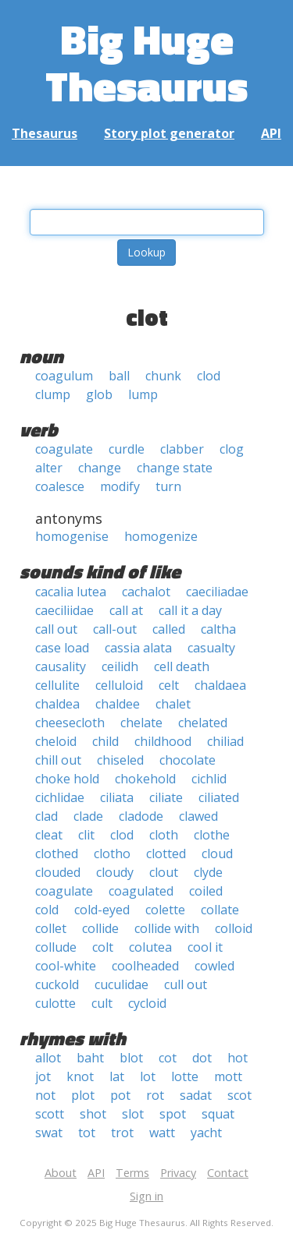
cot (168, 1057)
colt (102, 947)
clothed (56, 853)
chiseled (120, 760)
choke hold (67, 778)
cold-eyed (102, 909)
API (271, 133)
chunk (163, 375)
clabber (182, 449)
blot (131, 1057)
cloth (163, 834)
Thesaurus (44, 133)
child (105, 741)
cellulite (57, 685)
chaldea (57, 703)
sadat (196, 1095)
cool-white (65, 965)
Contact (227, 1172)
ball (119, 375)
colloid (233, 928)
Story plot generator (169, 133)
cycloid (147, 1003)
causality (60, 666)
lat (116, 1076)
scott (49, 1113)
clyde (208, 872)
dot (202, 1057)
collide (100, 928)
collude (56, 947)
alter (49, 467)
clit (86, 834)
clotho (112, 853)
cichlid (209, 778)
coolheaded (145, 965)
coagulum (64, 375)
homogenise (72, 536)
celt (169, 685)
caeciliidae (64, 610)
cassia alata (138, 647)
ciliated (218, 797)
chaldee (117, 703)
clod (208, 375)
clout (163, 872)
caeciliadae (217, 591)
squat (218, 1113)
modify (120, 486)
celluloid (119, 685)
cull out (185, 984)
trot (122, 1132)
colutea (150, 947)
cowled (214, 965)
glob (99, 394)
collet (50, 928)
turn (168, 486)
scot (239, 1095)
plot (83, 1095)
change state (175, 467)
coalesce (59, 486)
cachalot (146, 591)
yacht (206, 1132)
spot (172, 1113)
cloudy (115, 872)
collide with (166, 928)
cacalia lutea (70, 591)
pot (120, 1095)
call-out (115, 629)
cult (102, 1003)
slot (133, 1113)
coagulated (141, 890)
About (61, 1172)
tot (86, 1132)
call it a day (190, 610)
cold (47, 909)
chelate (141, 722)
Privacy (178, 1172)
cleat (49, 834)
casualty (211, 647)
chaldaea (220, 685)
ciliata (117, 797)
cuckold (57, 984)
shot (93, 1113)
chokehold (145, 778)
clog (232, 449)
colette (165, 909)
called (168, 629)
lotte (184, 1076)
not (45, 1095)
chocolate (187, 760)
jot (43, 1076)
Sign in (146, 1196)
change (99, 467)
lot (147, 1076)
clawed (198, 816)
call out (56, 629)
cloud (217, 853)
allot (48, 1057)
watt (162, 1132)
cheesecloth (70, 722)
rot (155, 1095)
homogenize (161, 536)
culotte (55, 1003)
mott (228, 1076)
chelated (202, 722)
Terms (132, 1172)
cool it (205, 947)
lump (143, 394)
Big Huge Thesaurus (146, 62)
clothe (212, 834)
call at (126, 610)
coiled (206, 890)
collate (220, 909)
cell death (181, 666)
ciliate (166, 797)
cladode (141, 816)
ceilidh (120, 666)
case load (62, 647)
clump (52, 394)
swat (49, 1132)
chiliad (225, 741)
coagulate (64, 449)
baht (90, 1057)
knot (80, 1076)
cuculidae (121, 984)
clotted (166, 853)
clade (88, 816)
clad (46, 816)
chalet (173, 703)
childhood (162, 741)
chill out (58, 760)
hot (237, 1057)
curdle (127, 449)
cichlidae (59, 797)
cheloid (56, 741)
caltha (218, 629)
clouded (57, 872)
